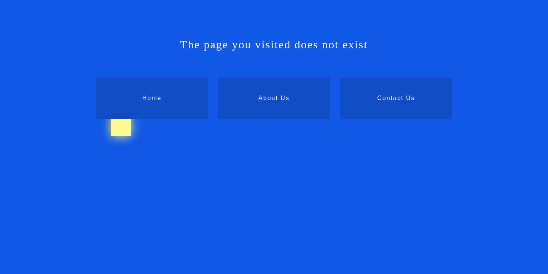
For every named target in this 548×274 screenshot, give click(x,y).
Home (152, 98)
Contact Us (396, 98)
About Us (274, 98)
